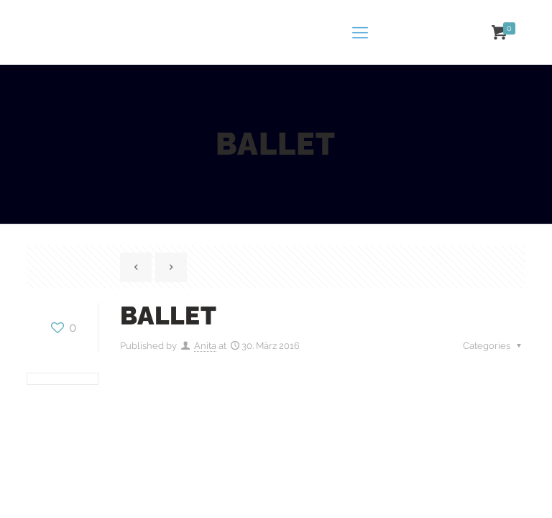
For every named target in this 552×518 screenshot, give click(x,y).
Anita (205, 345)
